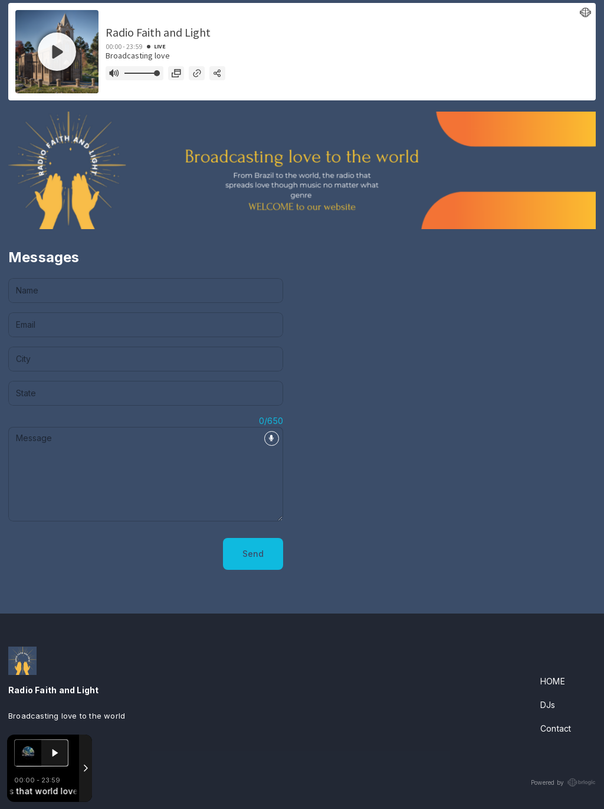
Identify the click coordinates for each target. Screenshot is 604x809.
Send (253, 554)
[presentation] (98, 554)
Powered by (563, 782)
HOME (552, 681)
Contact (555, 728)
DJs (548, 705)
